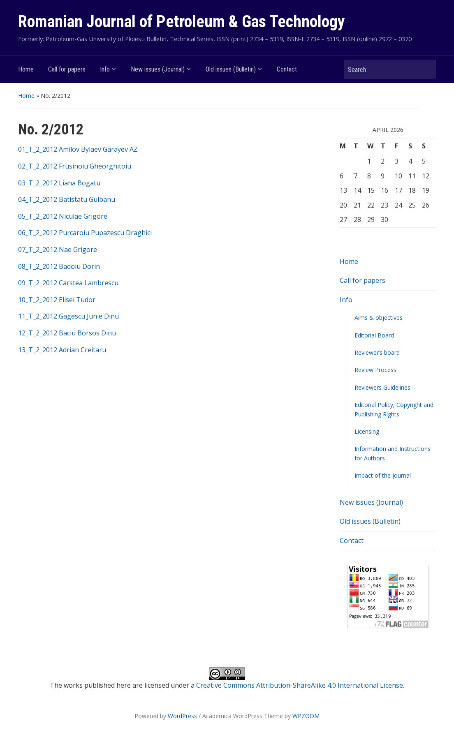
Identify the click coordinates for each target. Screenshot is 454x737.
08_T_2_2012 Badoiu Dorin (59, 266)
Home (26, 69)
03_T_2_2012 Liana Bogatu (59, 182)
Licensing (366, 431)
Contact (287, 69)
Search (425, 69)
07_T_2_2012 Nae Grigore (57, 249)
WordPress (182, 716)
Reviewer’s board (377, 352)
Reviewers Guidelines (382, 387)
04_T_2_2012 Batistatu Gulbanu (66, 199)
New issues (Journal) (158, 69)
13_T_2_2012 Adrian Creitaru (62, 349)
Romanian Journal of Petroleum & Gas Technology (181, 21)
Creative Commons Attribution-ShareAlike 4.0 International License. (300, 685)
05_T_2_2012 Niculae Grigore (62, 216)
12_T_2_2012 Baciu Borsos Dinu (67, 332)
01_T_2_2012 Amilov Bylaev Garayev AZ (78, 149)
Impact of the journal (382, 475)
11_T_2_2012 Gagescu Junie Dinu (68, 316)
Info (105, 69)
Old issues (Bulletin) (231, 69)
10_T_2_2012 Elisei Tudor (56, 299)
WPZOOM (306, 716)
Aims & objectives (378, 317)
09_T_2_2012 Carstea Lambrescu (68, 282)
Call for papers (67, 69)
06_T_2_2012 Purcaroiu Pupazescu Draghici (85, 232)
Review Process (375, 370)
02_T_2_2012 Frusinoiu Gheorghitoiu (74, 166)
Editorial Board (374, 335)
